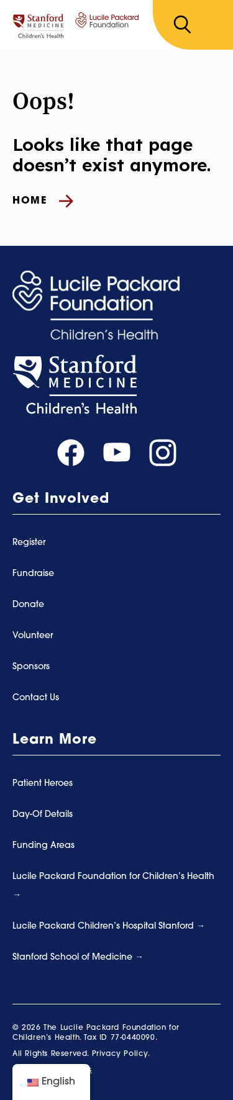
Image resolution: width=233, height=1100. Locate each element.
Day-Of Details (42, 814)
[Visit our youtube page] (116, 453)
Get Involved (60, 499)
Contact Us (35, 698)
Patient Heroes (42, 783)
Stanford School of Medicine (73, 957)
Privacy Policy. (121, 1054)
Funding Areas (43, 845)
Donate (28, 605)
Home (42, 201)
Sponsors (31, 667)
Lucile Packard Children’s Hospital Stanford (104, 926)
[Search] (182, 25)
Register (28, 543)
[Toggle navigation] (212, 25)
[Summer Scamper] (75, 25)
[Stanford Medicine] (74, 384)
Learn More (54, 740)
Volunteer (32, 636)
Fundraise (33, 574)
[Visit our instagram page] (162, 453)
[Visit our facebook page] (71, 453)
